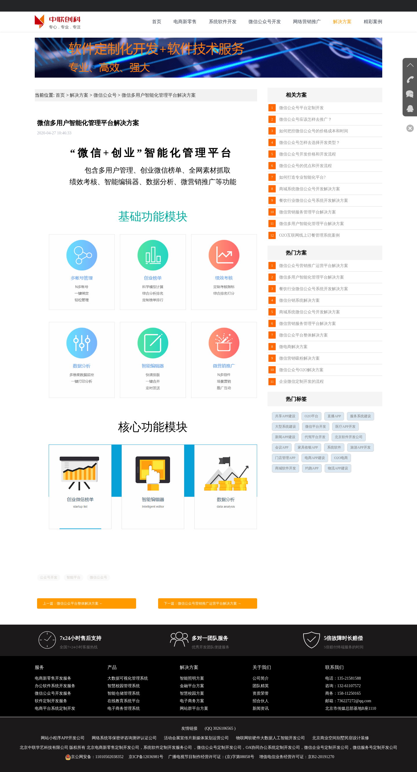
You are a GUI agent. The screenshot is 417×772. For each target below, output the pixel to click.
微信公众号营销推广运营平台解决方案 (313, 266)
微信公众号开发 (264, 21)
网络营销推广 (307, 21)
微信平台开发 (315, 427)
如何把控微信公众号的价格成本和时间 (313, 131)
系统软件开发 (223, 21)
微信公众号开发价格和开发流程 (307, 154)
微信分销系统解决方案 (299, 300)
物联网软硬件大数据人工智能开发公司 (270, 738)
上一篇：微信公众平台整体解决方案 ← (73, 603)
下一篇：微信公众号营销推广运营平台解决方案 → (202, 603)
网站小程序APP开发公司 (63, 738)
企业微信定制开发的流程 (301, 381)
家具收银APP (308, 447)
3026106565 (223, 728)
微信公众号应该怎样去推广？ (305, 119)
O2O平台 (311, 416)
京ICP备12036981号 (146, 757)
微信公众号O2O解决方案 (301, 370)
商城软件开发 (285, 468)
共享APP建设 (285, 416)
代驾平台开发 (315, 437)
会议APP (281, 447)
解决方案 (342, 21)
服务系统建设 (360, 416)
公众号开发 (48, 577)
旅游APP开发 (360, 447)
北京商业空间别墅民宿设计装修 (340, 738)
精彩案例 (373, 21)
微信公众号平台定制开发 (301, 108)
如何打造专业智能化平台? (302, 177)
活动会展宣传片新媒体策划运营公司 (196, 738)
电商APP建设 (315, 458)
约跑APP (312, 468)
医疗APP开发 (345, 427)
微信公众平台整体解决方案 (303, 335)
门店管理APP (285, 458)
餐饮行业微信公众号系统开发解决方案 (313, 200)
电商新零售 (185, 21)
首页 (156, 21)
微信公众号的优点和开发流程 (305, 166)
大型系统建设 (285, 427)
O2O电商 (341, 458)
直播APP (334, 416)
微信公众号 (105, 95)
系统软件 (334, 447)
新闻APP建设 (285, 437)
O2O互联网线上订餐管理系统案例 (309, 235)
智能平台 (74, 577)
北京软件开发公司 (349, 437)
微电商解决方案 (293, 347)
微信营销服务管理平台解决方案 (307, 212)
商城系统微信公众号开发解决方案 (309, 189)
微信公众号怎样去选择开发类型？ (309, 142)
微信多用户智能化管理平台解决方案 (159, 95)
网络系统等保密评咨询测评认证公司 (124, 738)
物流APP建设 (338, 468)
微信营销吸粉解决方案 (299, 358)
